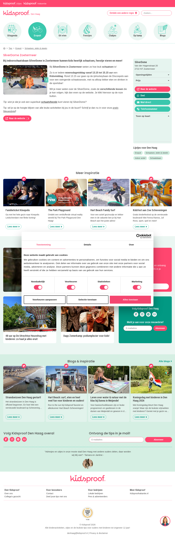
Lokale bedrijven (95, 493)
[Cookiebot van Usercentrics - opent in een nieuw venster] (138, 236)
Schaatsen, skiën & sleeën (157, 153)
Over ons (8, 493)
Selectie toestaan (87, 299)
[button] (4, 80)
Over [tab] (131, 244)
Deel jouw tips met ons (56, 496)
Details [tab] (87, 244)
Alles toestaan (130, 299)
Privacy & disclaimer (98, 533)
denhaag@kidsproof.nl (77, 533)
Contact (49, 493)
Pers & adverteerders (97, 496)
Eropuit (138, 153)
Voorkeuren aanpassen (45, 299)
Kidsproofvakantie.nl (139, 493)
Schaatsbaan (155, 158)
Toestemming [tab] (43, 244)
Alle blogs (165, 361)
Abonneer (160, 328)
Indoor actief (140, 158)
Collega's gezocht (12, 496)
